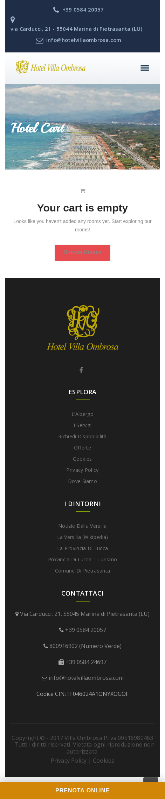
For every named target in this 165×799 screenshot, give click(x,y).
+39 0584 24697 (86, 662)
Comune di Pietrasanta (82, 570)
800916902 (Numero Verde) (85, 646)
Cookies (82, 458)
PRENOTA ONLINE (82, 790)
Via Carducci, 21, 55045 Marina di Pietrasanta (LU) (85, 614)
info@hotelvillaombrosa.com (86, 678)
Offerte (82, 447)
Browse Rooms (82, 252)
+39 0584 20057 (85, 630)
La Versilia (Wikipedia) (82, 537)
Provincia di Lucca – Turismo (82, 559)
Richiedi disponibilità (82, 436)
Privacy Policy (82, 470)
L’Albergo (82, 414)
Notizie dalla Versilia (82, 526)
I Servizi (83, 425)
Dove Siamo (82, 481)
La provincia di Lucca (82, 548)
